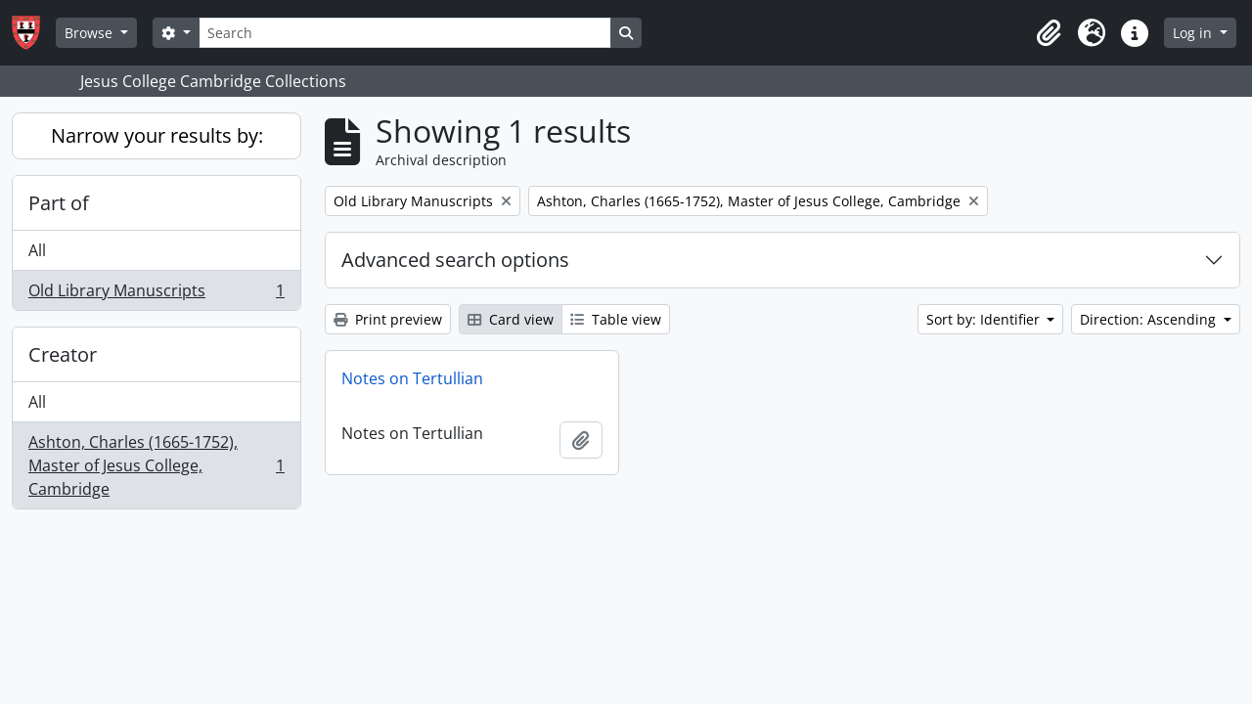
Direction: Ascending (1150, 319)
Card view (511, 319)
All (37, 250)
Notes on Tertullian (412, 378)
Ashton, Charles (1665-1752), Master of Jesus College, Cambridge (156, 465)
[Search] (405, 33)
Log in (1194, 32)
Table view (615, 319)
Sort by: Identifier (985, 319)
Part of (58, 203)
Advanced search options (455, 259)
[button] (1048, 33)
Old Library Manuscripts (156, 294)
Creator (62, 354)
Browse (90, 32)
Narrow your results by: (157, 135)
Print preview (388, 319)
